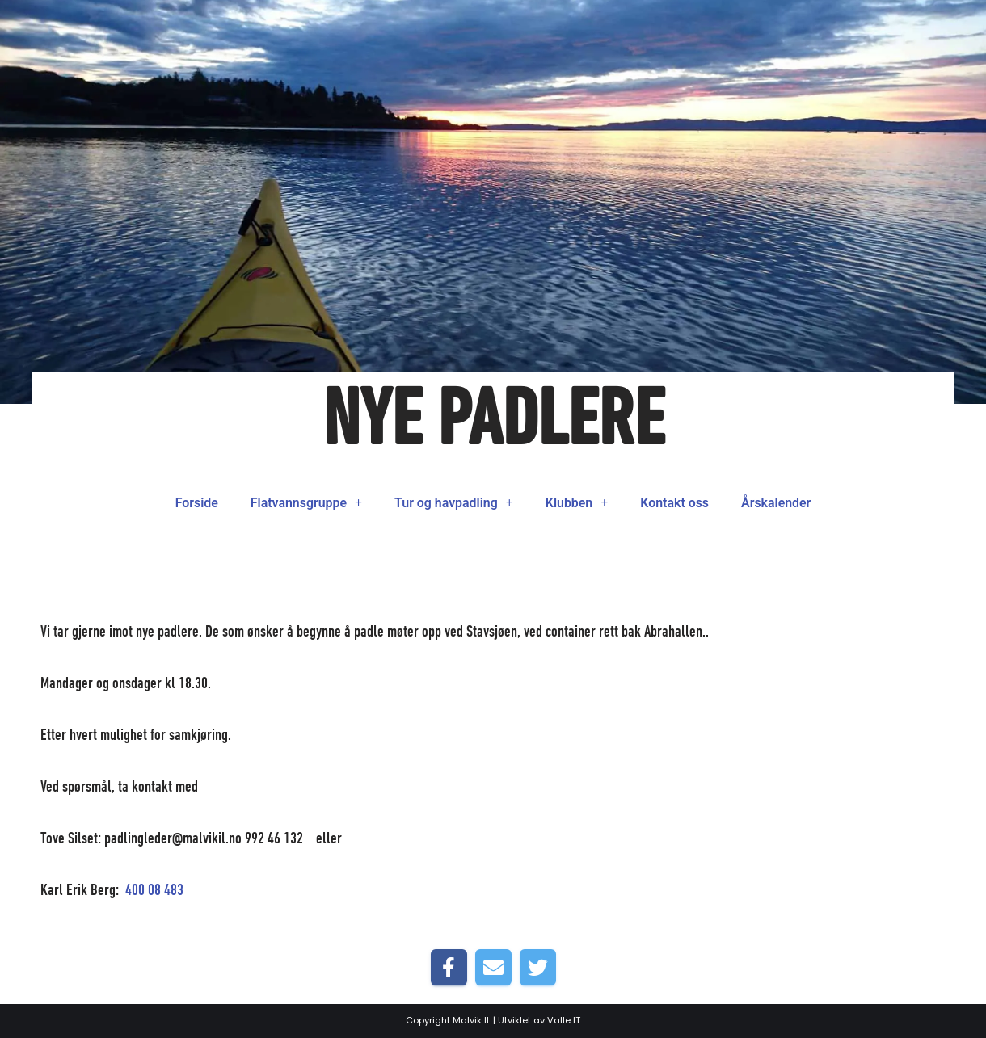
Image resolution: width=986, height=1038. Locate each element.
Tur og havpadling (454, 503)
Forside (195, 503)
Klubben (577, 503)
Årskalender (777, 503)
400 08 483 (154, 891)
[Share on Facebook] (449, 967)
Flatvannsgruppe (306, 503)
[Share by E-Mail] (493, 967)
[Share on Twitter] (538, 967)
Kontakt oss (675, 503)
